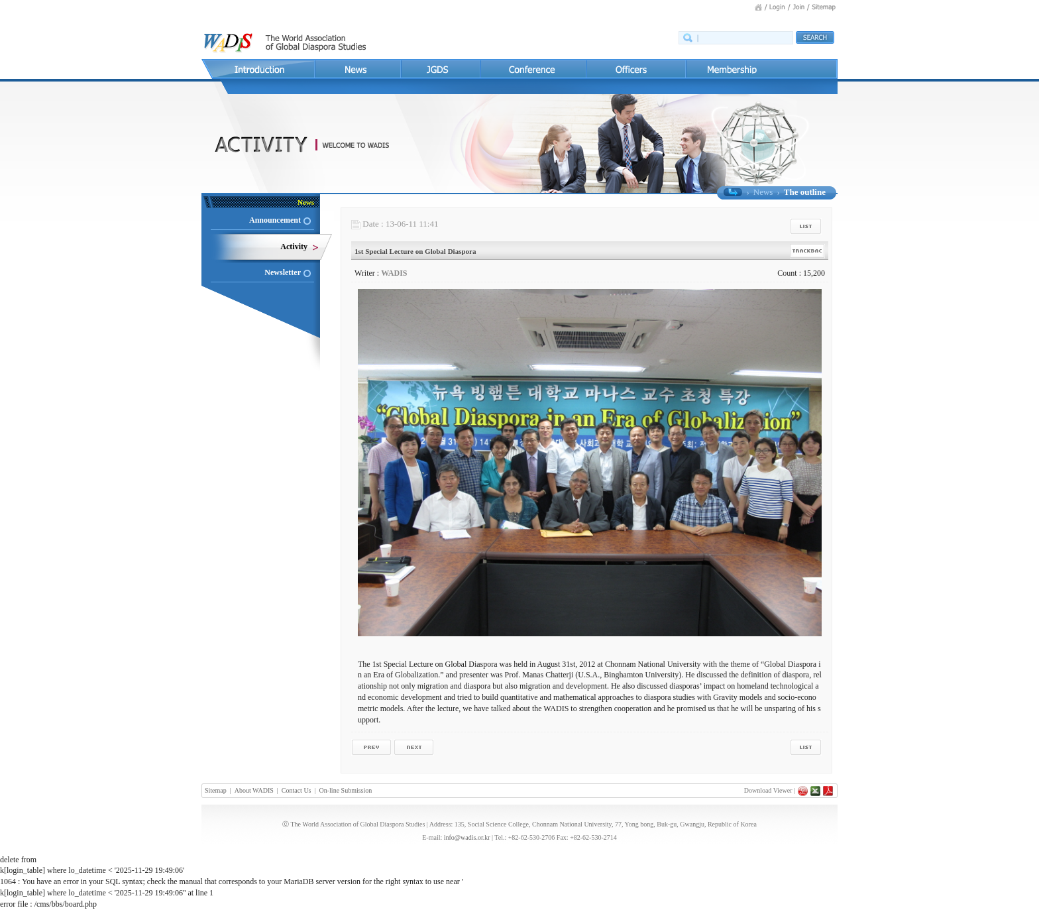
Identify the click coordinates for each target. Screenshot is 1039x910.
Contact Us (296, 790)
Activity (293, 246)
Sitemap (216, 790)
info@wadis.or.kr (467, 837)
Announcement (275, 220)
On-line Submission (345, 790)
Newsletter (282, 272)
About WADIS (254, 790)
